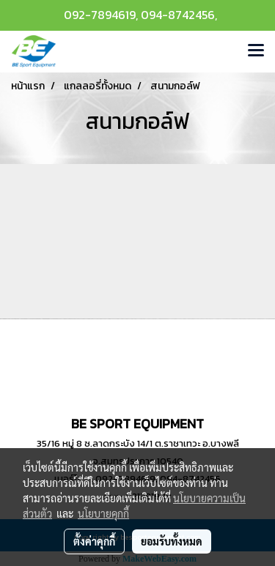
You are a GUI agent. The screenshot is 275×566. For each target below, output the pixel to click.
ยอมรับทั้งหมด (171, 541)
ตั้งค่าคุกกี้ (94, 541)
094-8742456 (178, 14)
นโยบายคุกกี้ (103, 513)
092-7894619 (100, 14)
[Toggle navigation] (256, 51)
